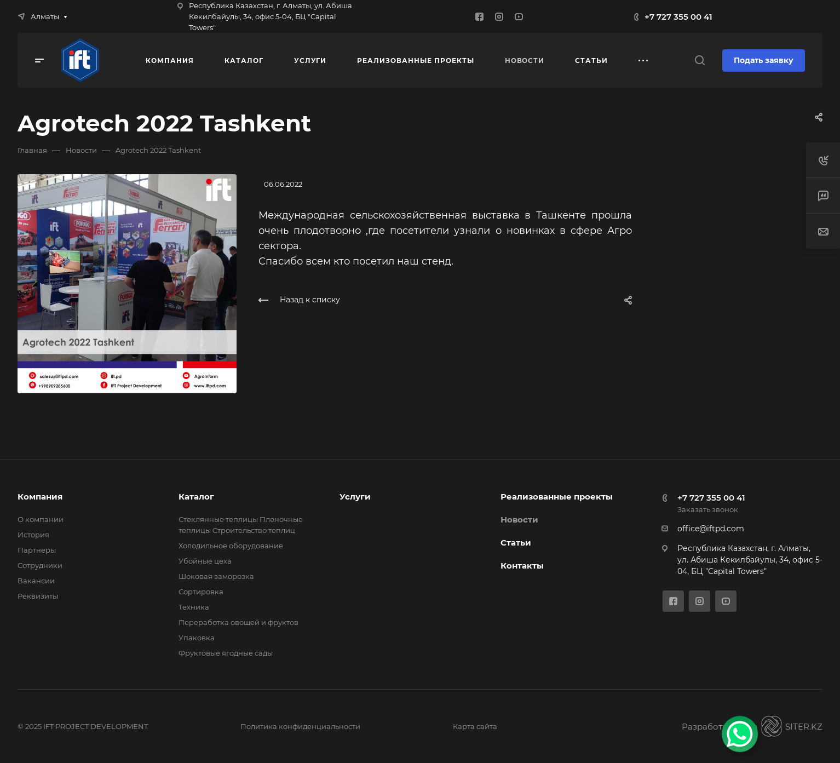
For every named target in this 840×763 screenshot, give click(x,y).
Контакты (522, 565)
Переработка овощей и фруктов (238, 622)
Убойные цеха (205, 561)
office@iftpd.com (710, 528)
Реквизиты (38, 596)
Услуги (355, 496)
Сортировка (201, 591)
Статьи (515, 542)
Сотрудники (40, 565)
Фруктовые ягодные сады (226, 653)
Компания (40, 496)
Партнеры (37, 550)
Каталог (196, 496)
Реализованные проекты (556, 496)
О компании (41, 519)
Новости (519, 519)
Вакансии (36, 580)
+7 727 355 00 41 (678, 17)
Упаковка (197, 637)
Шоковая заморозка (216, 576)
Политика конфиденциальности (300, 726)
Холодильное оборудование (231, 545)
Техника (194, 607)
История (33, 534)
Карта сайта (475, 726)
